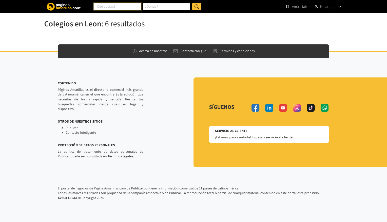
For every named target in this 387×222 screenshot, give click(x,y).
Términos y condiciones (234, 51)
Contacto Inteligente (81, 132)
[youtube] (283, 108)
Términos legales (120, 156)
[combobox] (117, 6)
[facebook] (255, 108)
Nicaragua (328, 6)
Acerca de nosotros (150, 51)
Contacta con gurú (190, 51)
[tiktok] (311, 108)
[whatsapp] (325, 108)
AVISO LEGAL (67, 198)
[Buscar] (196, 6)
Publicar (72, 128)
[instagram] (297, 108)
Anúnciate (297, 6)
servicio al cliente (279, 137)
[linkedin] (269, 108)
